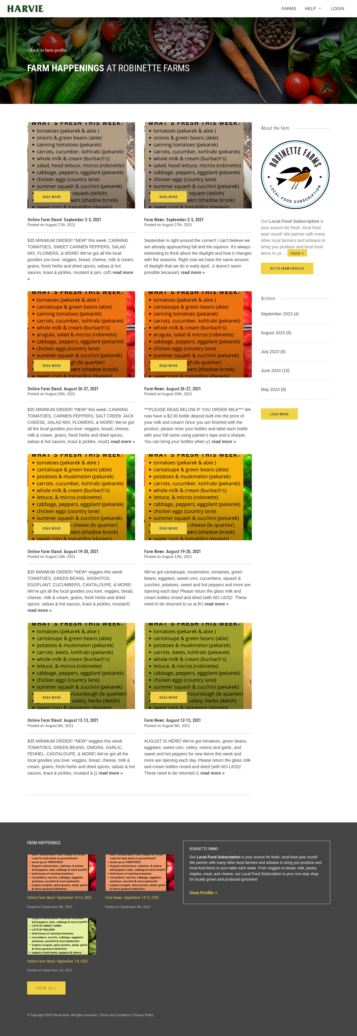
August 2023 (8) (276, 332)
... (295, 253)
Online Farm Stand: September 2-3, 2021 (64, 219)
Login (337, 8)
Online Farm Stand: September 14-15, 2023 (59, 898)
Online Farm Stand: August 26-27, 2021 (62, 388)
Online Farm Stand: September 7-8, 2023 (57, 961)
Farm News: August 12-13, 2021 (172, 720)
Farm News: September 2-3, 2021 (174, 219)
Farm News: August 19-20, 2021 (172, 551)
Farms (289, 8)
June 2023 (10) (275, 370)
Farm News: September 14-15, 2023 (132, 898)
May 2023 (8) (273, 389)
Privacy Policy (143, 1015)
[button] (279, 414)
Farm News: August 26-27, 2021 (172, 388)
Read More (52, 197)
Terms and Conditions (115, 1015)
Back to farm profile (47, 50)
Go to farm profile (287, 269)
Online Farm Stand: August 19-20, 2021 (62, 551)
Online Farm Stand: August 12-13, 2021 (62, 720)
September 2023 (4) (280, 313)
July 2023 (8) (273, 351)
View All (46, 988)
